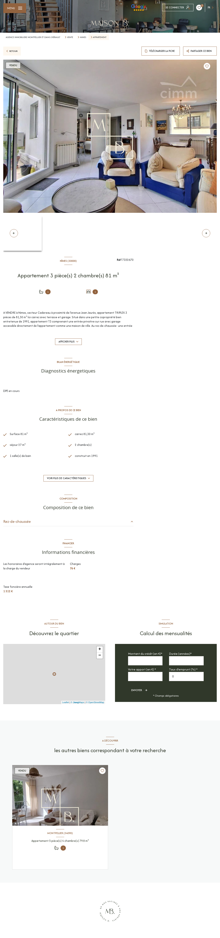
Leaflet (65, 702)
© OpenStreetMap (95, 702)
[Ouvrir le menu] (14, 8)
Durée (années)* (180, 653)
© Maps (77, 702)
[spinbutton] (186, 676)
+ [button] (99, 649)
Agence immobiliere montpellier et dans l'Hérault (33, 37)
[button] (206, 233)
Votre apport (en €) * (142, 669)
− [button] (99, 655)
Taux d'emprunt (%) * (183, 669)
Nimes (83, 37)
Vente (70, 37)
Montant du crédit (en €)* (145, 653)
